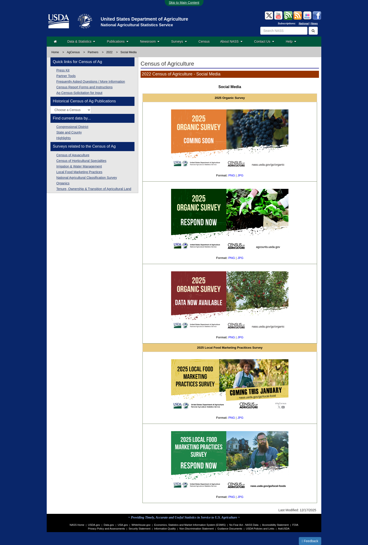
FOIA (295, 524)
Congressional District (72, 127)
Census (204, 41)
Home (55, 52)
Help (291, 41)
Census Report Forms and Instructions (84, 87)
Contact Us (264, 41)
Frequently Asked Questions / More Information (90, 81)
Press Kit (62, 70)
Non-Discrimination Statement (197, 528)
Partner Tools (66, 76)
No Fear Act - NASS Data (243, 524)
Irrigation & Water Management (79, 166)
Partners (93, 52)
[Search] (313, 31)
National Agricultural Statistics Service (137, 25)
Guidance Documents (229, 528)
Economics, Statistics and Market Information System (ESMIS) (190, 524)
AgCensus (73, 52)
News (314, 23)
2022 (109, 52)
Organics (62, 183)
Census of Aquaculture (72, 155)
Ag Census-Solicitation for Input (79, 93)
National (304, 23)
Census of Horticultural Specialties (81, 161)
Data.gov (109, 524)
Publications (117, 41)
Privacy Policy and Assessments (106, 528)
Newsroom (150, 41)
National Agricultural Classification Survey (86, 177)
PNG (231, 175)
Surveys (179, 41)
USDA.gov (94, 524)
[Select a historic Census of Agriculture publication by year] (70, 110)
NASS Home (77, 524)
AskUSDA (283, 528)
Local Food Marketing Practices (79, 172)
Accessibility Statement (275, 524)
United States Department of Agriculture (144, 19)
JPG (240, 175)
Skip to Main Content (184, 2)
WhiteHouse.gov (141, 524)
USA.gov (123, 524)
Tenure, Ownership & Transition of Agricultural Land (93, 189)
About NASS (231, 41)
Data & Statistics (81, 41)
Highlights (63, 138)
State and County (69, 132)
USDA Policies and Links (260, 528)
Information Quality (165, 528)
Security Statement (139, 528)
